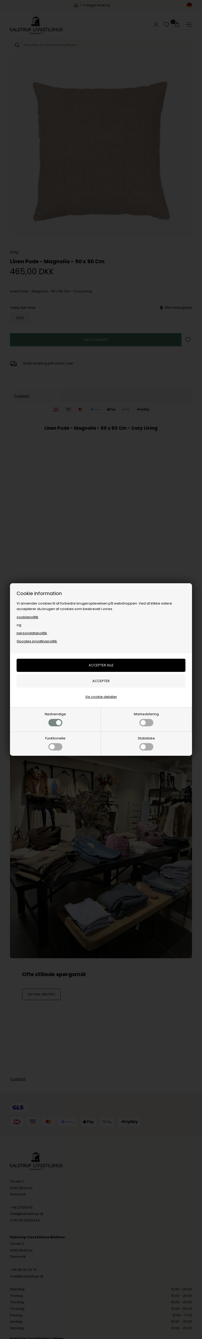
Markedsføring (146, 719)
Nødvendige (55, 719)
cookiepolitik (27, 617)
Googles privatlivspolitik (37, 641)
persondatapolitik (32, 633)
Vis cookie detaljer (101, 696)
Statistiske (146, 743)
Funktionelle (55, 743)
